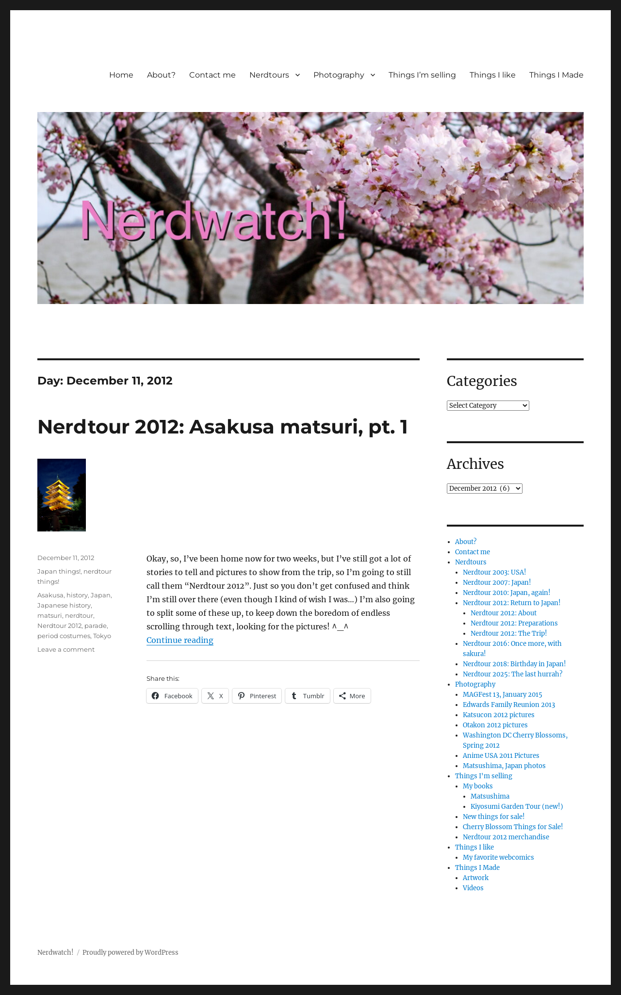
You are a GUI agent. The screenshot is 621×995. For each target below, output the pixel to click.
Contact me (212, 75)
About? (161, 75)
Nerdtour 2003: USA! (494, 572)
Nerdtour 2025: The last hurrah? (512, 674)
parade (95, 625)
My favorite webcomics (498, 857)
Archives (475, 464)
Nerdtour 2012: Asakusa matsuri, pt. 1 (222, 426)
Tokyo (102, 636)
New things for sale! (494, 817)
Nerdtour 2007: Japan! (497, 582)
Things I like (493, 75)
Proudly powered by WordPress (130, 952)
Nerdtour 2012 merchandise (506, 837)
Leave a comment (66, 649)
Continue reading (180, 640)
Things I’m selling (422, 75)
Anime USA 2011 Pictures (501, 756)
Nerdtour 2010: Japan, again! (507, 593)
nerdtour (79, 615)
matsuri (49, 615)
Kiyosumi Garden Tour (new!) (517, 806)
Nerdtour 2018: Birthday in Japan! (514, 664)
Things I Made (556, 75)
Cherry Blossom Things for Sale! (513, 827)
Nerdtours (269, 75)
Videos (473, 888)
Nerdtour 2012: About (504, 613)
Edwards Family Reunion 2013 (509, 705)
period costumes (63, 636)
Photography (338, 75)
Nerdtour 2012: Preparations (514, 623)
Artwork (476, 878)
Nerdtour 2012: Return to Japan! (512, 603)
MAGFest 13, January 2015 (502, 694)
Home (121, 75)
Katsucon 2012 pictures (499, 715)
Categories (482, 381)
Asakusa (50, 595)
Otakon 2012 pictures (495, 725)
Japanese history (64, 605)
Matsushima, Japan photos (504, 766)
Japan (101, 595)
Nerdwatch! (55, 952)
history (77, 595)
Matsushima (490, 796)
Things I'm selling (483, 776)
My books (478, 786)
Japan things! (59, 571)
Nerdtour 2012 (59, 625)
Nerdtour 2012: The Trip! (509, 633)
